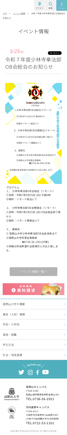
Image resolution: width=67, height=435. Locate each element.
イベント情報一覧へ (33, 271)
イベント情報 (19, 13)
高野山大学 (13, 5)
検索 (50, 5)
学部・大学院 (11, 324)
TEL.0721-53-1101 (40, 423)
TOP (5, 13)
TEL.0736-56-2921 (40, 399)
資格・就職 (10, 334)
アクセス (39, 5)
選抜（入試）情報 (14, 314)
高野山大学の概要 (14, 304)
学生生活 (8, 345)
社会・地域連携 (12, 355)
